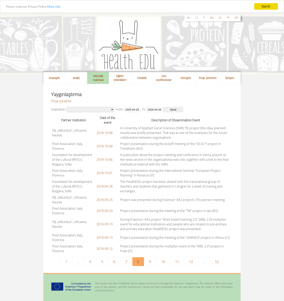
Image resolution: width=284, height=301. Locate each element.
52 (217, 261)
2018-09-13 (104, 237)
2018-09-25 (104, 200)
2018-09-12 (104, 248)
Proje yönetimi (207, 78)
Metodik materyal (98, 78)
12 (191, 261)
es (220, 17)
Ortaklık (142, 78)
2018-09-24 (104, 211)
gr (236, 17)
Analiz (76, 78)
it (204, 17)
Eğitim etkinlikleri (120, 78)
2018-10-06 (104, 159)
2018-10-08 (104, 133)
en (188, 17)
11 (177, 261)
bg (212, 17)
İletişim (229, 78)
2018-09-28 (104, 186)
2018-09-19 (104, 224)
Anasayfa (54, 78)
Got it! (266, 6)
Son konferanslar (163, 78)
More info (54, 6)
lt (196, 17)
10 (163, 261)
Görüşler (185, 78)
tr (228, 17)
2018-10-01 (104, 173)
